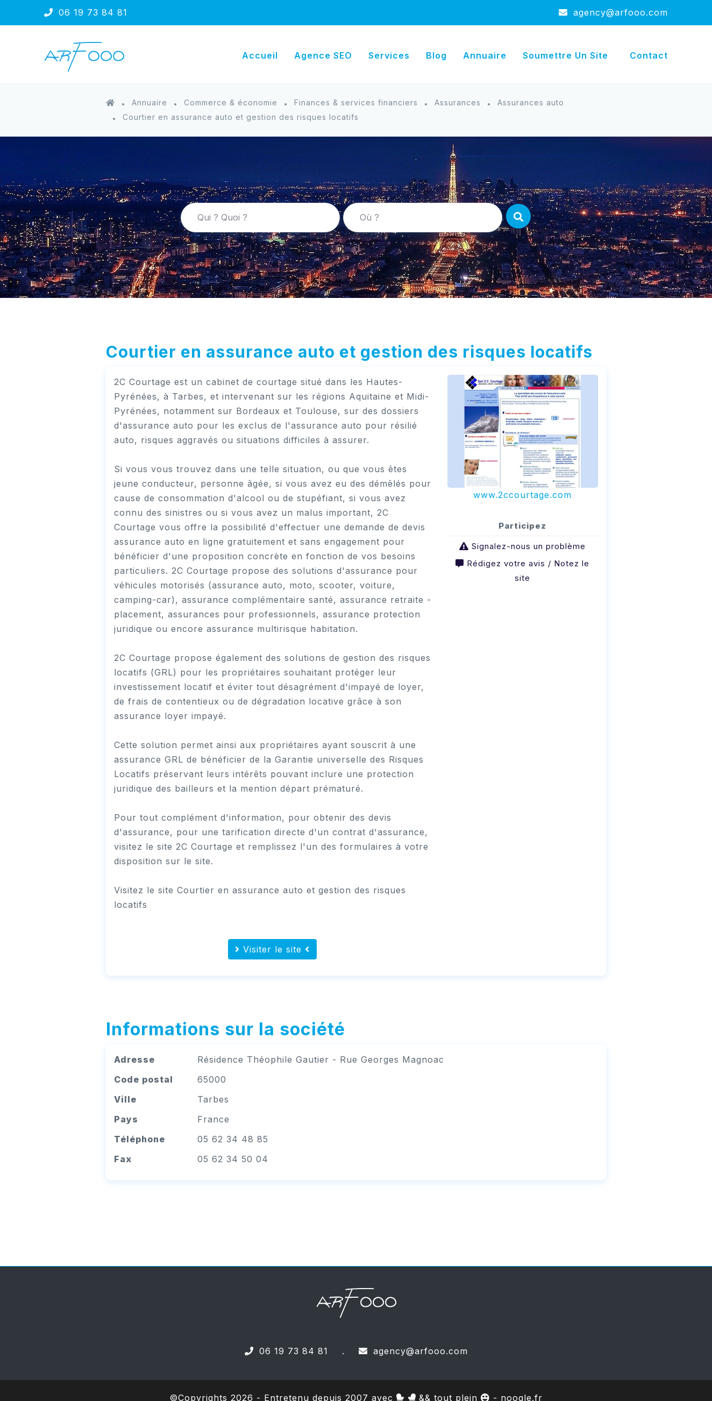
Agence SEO (323, 55)
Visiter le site (272, 949)
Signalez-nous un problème (529, 546)
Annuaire (485, 55)
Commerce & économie (230, 102)
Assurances (458, 102)
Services (389, 55)
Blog (436, 55)
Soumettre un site (565, 55)
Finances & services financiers (356, 102)
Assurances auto (530, 102)
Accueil (260, 55)
